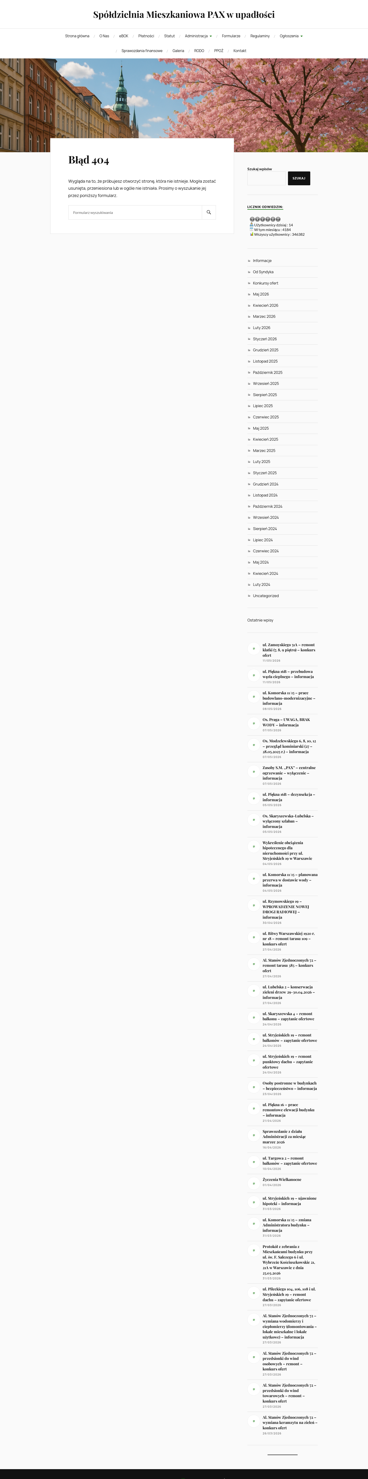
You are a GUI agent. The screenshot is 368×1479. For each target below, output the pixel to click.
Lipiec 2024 (263, 539)
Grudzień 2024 (265, 484)
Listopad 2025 (265, 361)
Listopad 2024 (265, 495)
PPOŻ (218, 50)
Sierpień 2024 (265, 528)
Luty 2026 (261, 327)
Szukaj (299, 178)
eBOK (123, 36)
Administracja (196, 36)
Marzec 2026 (264, 316)
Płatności (146, 36)
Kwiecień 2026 (265, 305)
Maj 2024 (261, 562)
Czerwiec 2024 (266, 551)
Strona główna (77, 36)
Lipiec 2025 (263, 405)
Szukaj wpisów (259, 169)
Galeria (178, 50)
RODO (199, 50)
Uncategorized (266, 595)
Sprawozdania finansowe (142, 50)
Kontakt (240, 50)
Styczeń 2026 (265, 338)
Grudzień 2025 (265, 350)
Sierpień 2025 (265, 394)
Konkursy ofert (265, 283)
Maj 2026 (261, 294)
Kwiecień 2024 (265, 573)
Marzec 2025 (264, 450)
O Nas (104, 36)
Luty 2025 (261, 461)
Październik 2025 (268, 372)
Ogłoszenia (289, 36)
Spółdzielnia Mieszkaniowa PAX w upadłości (184, 14)
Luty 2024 (261, 584)
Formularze (231, 36)
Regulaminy (260, 36)
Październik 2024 (267, 506)
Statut (169, 36)
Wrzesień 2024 (266, 517)
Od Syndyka (263, 271)
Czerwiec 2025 (266, 417)
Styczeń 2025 (265, 472)
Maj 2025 (261, 428)
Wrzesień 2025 (266, 383)
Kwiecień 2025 (265, 439)
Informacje (262, 260)
